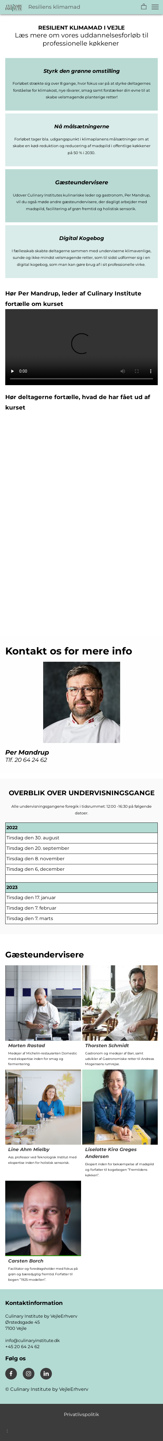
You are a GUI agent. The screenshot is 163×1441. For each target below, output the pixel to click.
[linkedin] (46, 1373)
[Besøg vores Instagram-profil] (28, 1373)
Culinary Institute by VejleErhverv (48, 1389)
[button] (143, 7)
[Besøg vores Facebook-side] (11, 1373)
